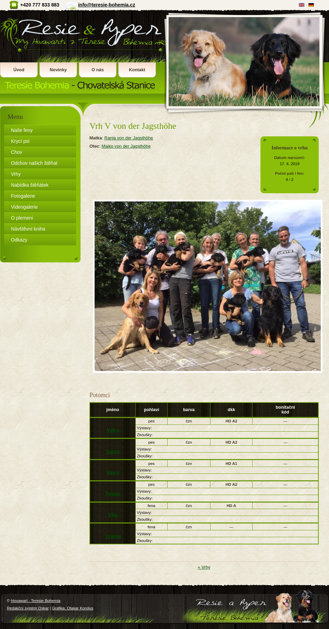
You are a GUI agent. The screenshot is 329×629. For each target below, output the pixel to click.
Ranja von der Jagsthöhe (128, 137)
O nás (98, 69)
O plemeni (22, 218)
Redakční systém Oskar (28, 608)
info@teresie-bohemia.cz (106, 5)
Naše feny (22, 130)
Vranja (113, 536)
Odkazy (19, 240)
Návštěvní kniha (28, 229)
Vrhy (16, 174)
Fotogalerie (23, 196)
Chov (16, 152)
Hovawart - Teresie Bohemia (82, 51)
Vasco (112, 472)
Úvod (18, 69)
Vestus (112, 493)
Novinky (58, 69)
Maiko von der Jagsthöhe (126, 146)
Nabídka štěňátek (30, 185)
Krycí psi (20, 141)
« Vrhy (204, 567)
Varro (113, 451)
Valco (112, 430)
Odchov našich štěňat (34, 163)
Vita (113, 515)
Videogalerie (24, 207)
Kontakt (137, 69)
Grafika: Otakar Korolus (72, 608)
